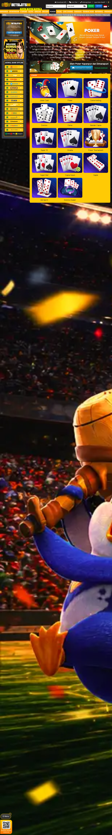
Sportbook (14, 11)
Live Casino (68, 11)
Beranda (33, 19)
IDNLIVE (38, 11)
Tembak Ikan (88, 11)
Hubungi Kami (86, 2)
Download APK (61, 2)
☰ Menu (5, 816)
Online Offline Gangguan (14, 133)
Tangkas (78, 11)
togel (59, 11)
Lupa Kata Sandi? (100, 2)
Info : (5, 15)
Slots (30, 11)
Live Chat (73, 2)
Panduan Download (100, 68)
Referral (99, 11)
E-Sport (23, 11)
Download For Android (81, 68)
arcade (45, 11)
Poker (52, 11)
